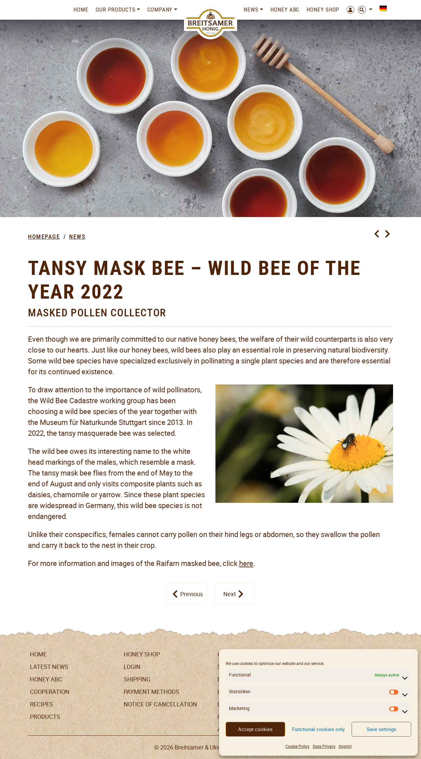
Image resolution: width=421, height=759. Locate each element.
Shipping (137, 679)
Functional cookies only (318, 729)
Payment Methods (151, 692)
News (251, 9)
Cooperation (49, 692)
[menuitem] (381, 8)
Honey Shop (323, 9)
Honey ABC (284, 9)
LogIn (132, 667)
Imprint (345, 746)
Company (159, 9)
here (246, 563)
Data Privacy (324, 746)
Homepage (44, 236)
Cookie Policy (297, 746)
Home (80, 9)
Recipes (41, 704)
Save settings (381, 729)
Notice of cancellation (160, 704)
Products (45, 717)
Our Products (116, 9)
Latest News (49, 667)
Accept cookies (255, 729)
